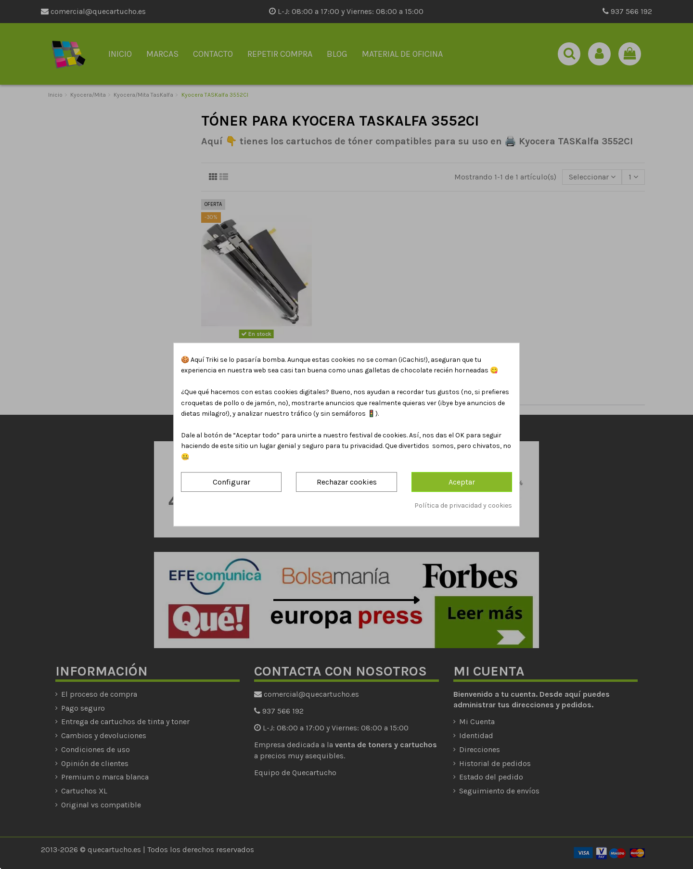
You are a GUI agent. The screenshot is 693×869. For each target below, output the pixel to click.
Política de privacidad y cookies (463, 505)
